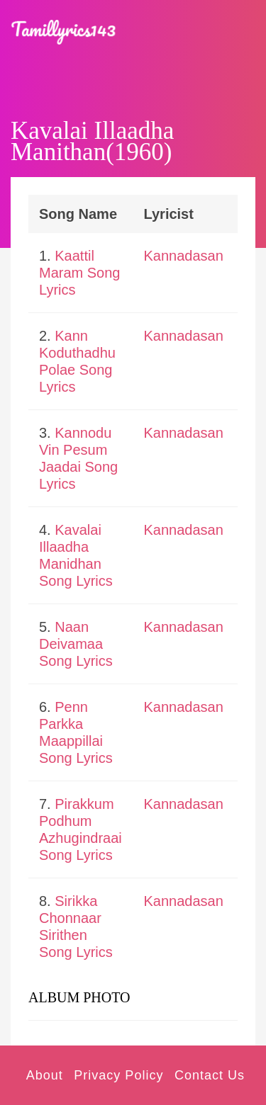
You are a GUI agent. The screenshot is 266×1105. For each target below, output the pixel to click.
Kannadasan (183, 256)
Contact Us (209, 1075)
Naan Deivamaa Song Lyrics (76, 644)
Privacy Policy (118, 1075)
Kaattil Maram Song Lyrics (80, 273)
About (44, 1075)
